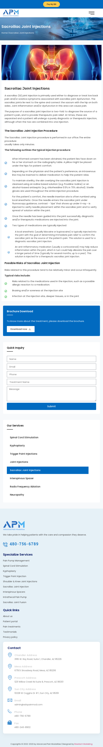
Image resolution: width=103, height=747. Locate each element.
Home (5, 32)
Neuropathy (17, 494)
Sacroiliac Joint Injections (25, 470)
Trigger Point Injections (23, 453)
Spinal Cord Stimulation (24, 437)
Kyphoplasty (17, 445)
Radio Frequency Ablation (25, 486)
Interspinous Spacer (22, 478)
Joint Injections (19, 462)
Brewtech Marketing (83, 744)
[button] (91, 13)
